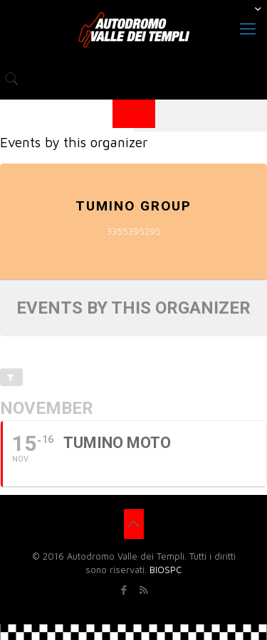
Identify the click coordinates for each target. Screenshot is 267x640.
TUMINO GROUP (133, 206)
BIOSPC (166, 569)
